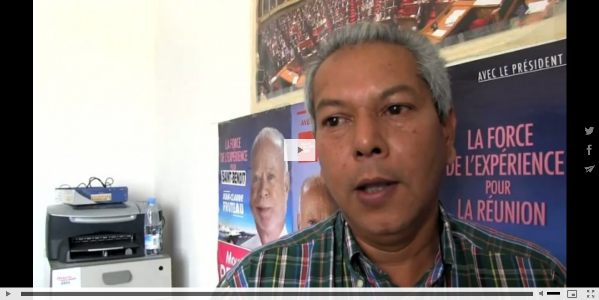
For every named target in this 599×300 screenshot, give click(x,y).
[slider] (277, 294)
